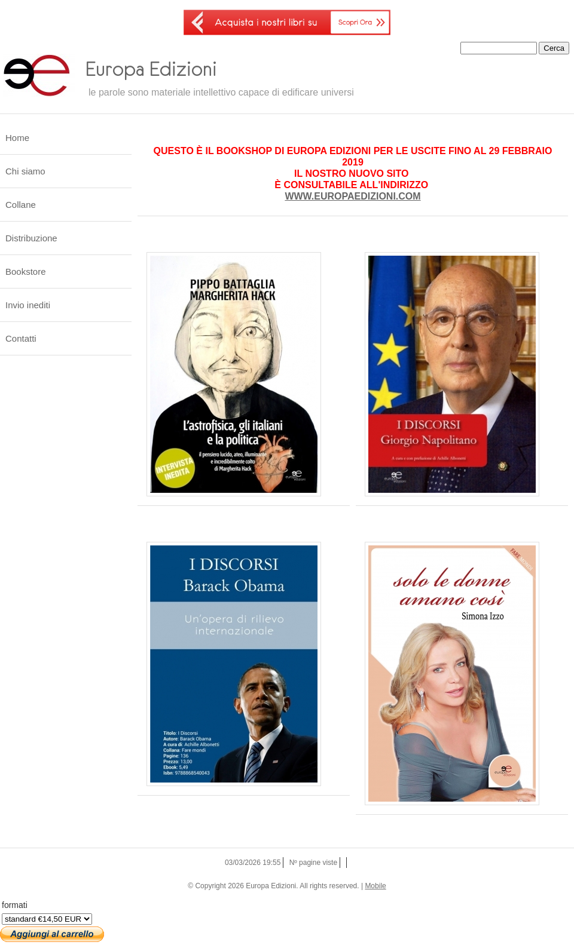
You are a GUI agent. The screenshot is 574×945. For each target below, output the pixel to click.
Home (17, 138)
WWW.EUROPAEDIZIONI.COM (352, 196)
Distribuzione (31, 238)
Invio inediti (27, 305)
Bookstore (25, 271)
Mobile (375, 886)
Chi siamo (25, 171)
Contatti (20, 338)
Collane (20, 205)
